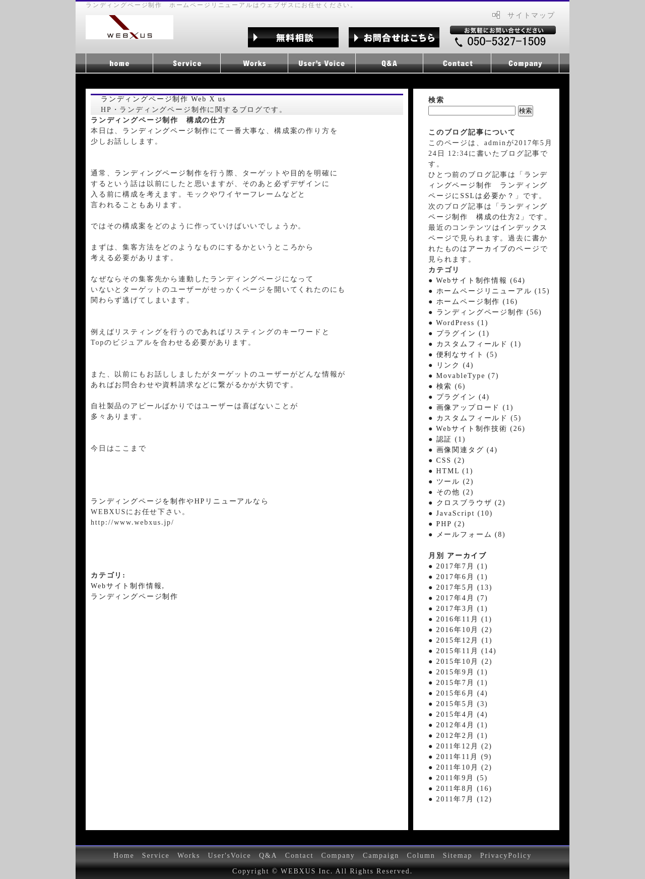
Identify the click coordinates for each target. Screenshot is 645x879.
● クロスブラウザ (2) (466, 503)
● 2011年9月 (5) (458, 778)
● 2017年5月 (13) (460, 587)
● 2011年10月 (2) (460, 767)
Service (156, 855)
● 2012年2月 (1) (458, 735)
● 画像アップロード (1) (470, 407)
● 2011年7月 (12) (460, 799)
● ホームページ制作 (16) (473, 301)
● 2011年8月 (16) (460, 788)
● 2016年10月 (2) (460, 630)
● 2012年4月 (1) (458, 725)
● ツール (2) (451, 481)
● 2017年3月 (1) (458, 608)
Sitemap (458, 855)
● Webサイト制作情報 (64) (477, 280)
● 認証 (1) (447, 439)
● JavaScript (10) (460, 513)
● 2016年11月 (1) (460, 619)
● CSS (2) (446, 460)
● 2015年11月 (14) (462, 651)
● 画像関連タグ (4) (463, 450)
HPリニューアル (224, 501)
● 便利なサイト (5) (463, 354)
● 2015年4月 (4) (458, 714)
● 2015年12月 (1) (460, 640)
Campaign (381, 855)
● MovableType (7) (463, 376)
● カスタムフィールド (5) (475, 418)
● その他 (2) (451, 492)
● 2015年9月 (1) (458, 672)
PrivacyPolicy (506, 855)
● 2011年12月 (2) (460, 746)
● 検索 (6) (447, 386)
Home (124, 855)
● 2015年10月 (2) (460, 661)
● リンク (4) (451, 365)
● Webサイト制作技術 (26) (477, 428)
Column (421, 855)
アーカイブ (467, 555)
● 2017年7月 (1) (458, 566)
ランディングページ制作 (166, 131)
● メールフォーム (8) (466, 534)
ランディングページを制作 (138, 501)
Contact (299, 855)
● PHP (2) (446, 524)
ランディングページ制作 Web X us (163, 99)
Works (188, 855)
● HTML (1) (450, 471)
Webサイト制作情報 (126, 586)
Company (338, 855)
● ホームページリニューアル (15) (489, 291)
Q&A (268, 855)
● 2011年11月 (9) (460, 757)
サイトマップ (531, 15)
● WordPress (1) (458, 323)
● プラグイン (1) (459, 333)
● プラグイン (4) (459, 397)
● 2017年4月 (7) (458, 598)
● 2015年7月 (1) (458, 682)
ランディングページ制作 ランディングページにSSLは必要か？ (488, 185)
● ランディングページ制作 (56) (485, 312)
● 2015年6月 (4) (458, 693)
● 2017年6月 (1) (458, 577)
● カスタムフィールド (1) (475, 344)
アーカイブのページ (504, 249)
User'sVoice (229, 855)
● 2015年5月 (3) (458, 704)
